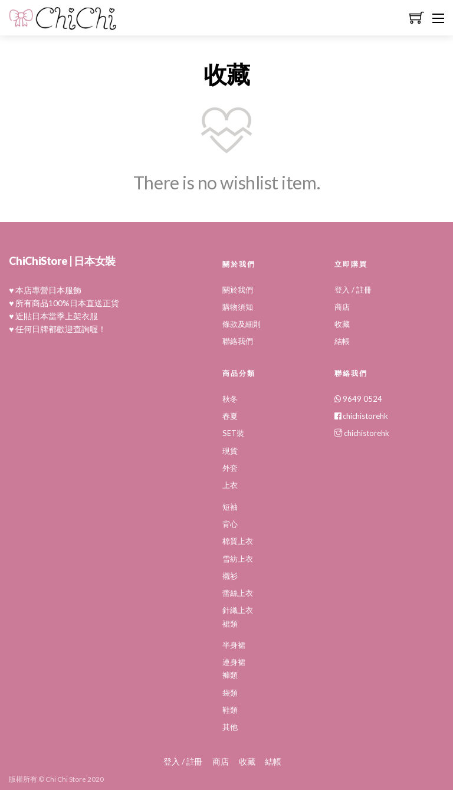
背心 (230, 522)
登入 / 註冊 (353, 289)
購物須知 (237, 307)
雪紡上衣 (237, 557)
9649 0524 (358, 398)
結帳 (342, 341)
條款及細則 (241, 324)
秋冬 (230, 398)
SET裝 (233, 432)
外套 (230, 466)
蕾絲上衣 (237, 591)
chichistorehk (361, 415)
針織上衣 (237, 608)
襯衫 (230, 574)
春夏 (230, 415)
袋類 (230, 689)
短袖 (230, 505)
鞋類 (230, 707)
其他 (230, 724)
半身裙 (233, 642)
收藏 (342, 324)
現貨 (230, 449)
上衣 (230, 484)
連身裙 (233, 659)
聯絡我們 (237, 341)
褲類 (230, 672)
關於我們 (237, 289)
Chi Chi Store (65, 776)
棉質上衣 (237, 540)
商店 (342, 307)
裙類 (230, 621)
